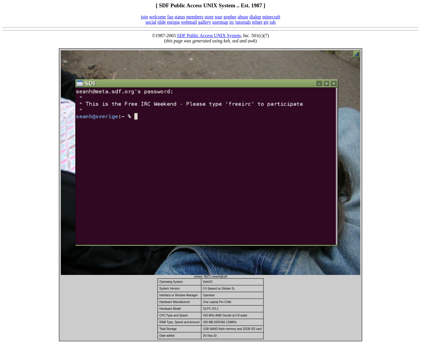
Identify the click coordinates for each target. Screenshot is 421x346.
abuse (243, 16)
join (144, 16)
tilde (162, 22)
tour (218, 16)
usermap (220, 22)
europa (173, 22)
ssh (272, 22)
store (209, 16)
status (179, 16)
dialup (255, 16)
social (150, 22)
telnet (257, 22)
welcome (157, 16)
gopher (229, 16)
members (194, 16)
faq (170, 16)
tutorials (243, 22)
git (265, 22)
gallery (204, 22)
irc (231, 22)
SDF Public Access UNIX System (209, 35)
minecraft (271, 16)
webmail (189, 22)
